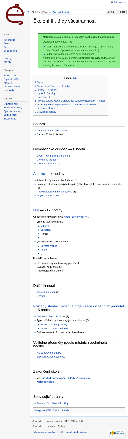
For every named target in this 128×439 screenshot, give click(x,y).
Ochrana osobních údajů (44, 432)
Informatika (9, 40)
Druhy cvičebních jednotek (54, 328)
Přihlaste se (120, 2)
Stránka (36, 12)
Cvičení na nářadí (46, 159)
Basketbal (45, 229)
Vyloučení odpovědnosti (77, 432)
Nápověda (9, 90)
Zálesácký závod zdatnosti (51, 356)
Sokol (56, 410)
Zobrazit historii (61, 12)
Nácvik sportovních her (76, 216)
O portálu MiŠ (11, 79)
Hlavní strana (10, 75)
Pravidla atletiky (45, 191)
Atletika (39, 174)
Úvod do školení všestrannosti (53, 130)
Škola (6, 43)
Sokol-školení (10, 51)
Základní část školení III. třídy (52, 403)
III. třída (65, 410)
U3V (6, 54)
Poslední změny (12, 86)
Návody (8, 58)
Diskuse (46, 12)
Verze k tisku (10, 115)
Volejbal (44, 226)
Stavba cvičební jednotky (53, 324)
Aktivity (7, 62)
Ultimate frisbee (48, 245)
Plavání (41, 296)
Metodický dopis (45, 381)
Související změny (13, 107)
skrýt (74, 78)
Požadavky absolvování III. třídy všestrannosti (65, 378)
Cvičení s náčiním (46, 163)
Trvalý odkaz (10, 118)
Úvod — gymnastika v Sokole (52, 155)
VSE (48, 410)
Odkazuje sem (11, 104)
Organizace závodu (47, 195)
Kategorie (39, 410)
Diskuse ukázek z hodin (49, 316)
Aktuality (8, 83)
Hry (36, 210)
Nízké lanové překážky (49, 352)
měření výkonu (64, 191)
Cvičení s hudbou (46, 292)
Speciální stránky (12, 111)
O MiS (60, 432)
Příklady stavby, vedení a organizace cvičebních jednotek (79, 306)
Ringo (43, 249)
